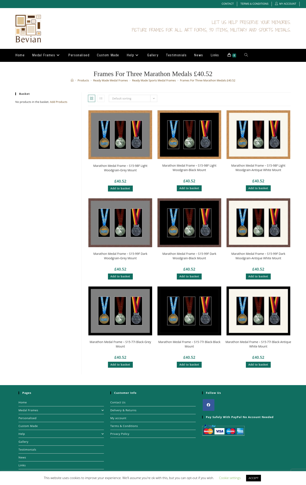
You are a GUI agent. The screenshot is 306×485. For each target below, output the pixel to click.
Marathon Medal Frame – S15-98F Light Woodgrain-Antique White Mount (258, 167)
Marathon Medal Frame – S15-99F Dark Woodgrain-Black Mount (189, 256)
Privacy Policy (119, 434)
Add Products (58, 102)
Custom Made (28, 426)
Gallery (23, 442)
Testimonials (27, 449)
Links (22, 465)
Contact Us (118, 402)
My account (118, 418)
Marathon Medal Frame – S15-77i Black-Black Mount (189, 344)
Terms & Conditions (254, 3)
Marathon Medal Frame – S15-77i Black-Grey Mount (120, 344)
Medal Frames (61, 410)
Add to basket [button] (120, 188)
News (22, 457)
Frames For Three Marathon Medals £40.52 (207, 80)
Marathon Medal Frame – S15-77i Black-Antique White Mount (258, 344)
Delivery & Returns (123, 410)
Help (61, 434)
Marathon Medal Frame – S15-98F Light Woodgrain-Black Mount (189, 167)
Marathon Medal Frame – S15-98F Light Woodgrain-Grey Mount (120, 168)
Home (22, 402)
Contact (228, 3)
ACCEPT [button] (254, 478)
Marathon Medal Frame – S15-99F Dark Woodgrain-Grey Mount (120, 256)
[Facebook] (208, 405)
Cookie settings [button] (230, 478)
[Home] (72, 80)
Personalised (27, 418)
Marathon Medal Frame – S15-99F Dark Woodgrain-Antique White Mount (258, 256)
